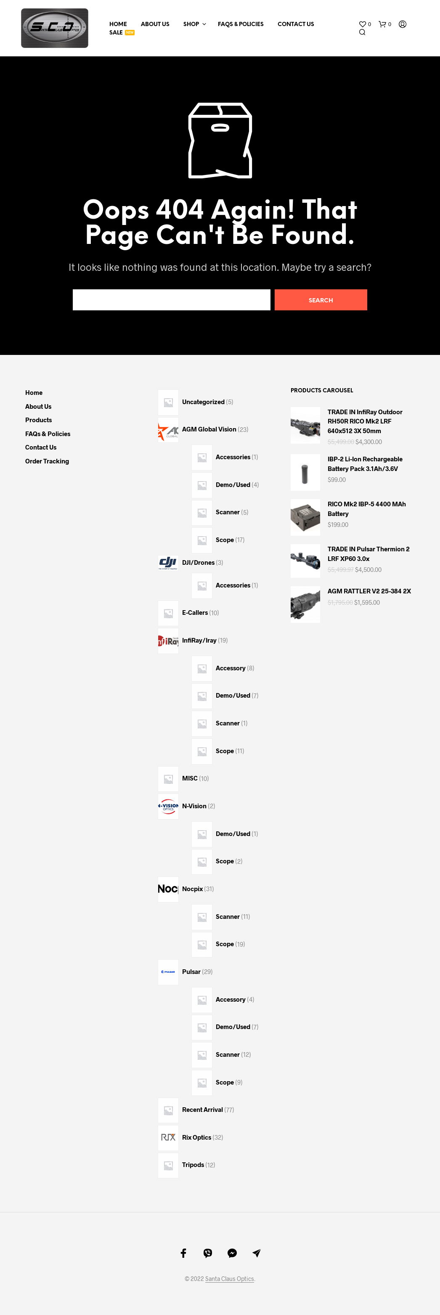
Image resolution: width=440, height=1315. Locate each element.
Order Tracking (47, 461)
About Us (155, 24)
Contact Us (296, 24)
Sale (116, 33)
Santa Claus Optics (229, 1278)
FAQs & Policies (241, 24)
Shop (191, 24)
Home (118, 24)
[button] (364, 24)
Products (38, 419)
